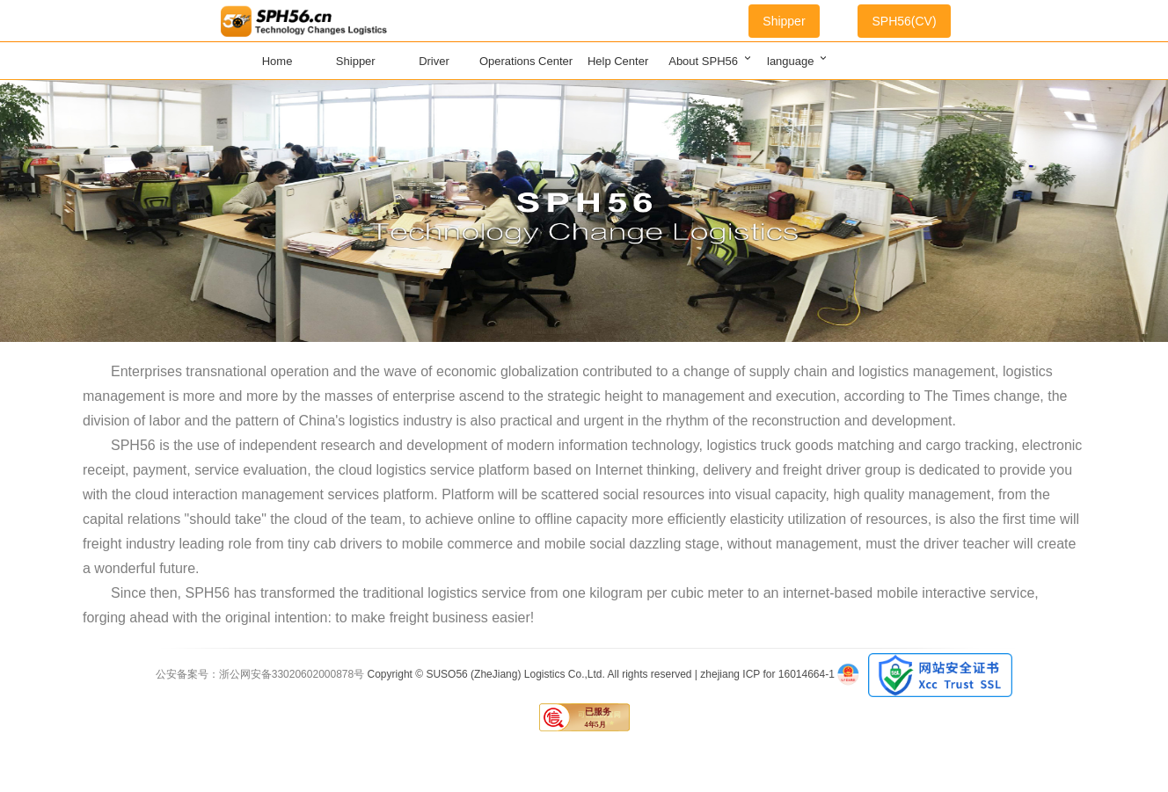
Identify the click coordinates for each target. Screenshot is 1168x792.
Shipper (784, 21)
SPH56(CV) (904, 21)
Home (277, 61)
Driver (434, 61)
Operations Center (526, 61)
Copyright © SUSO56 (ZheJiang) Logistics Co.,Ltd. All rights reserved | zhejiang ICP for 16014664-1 (603, 674)
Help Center (618, 61)
